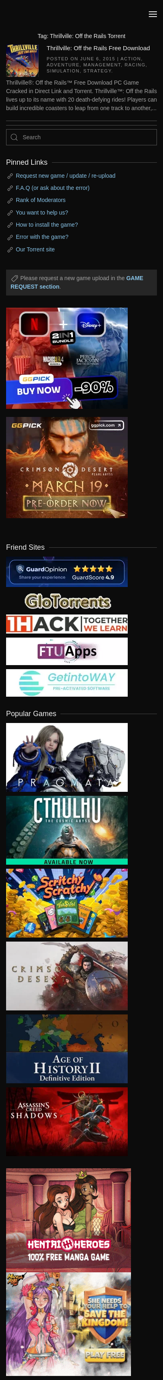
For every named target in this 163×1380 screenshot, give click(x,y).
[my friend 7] (67, 682)
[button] (153, 14)
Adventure (63, 64)
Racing (135, 64)
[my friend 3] (67, 623)
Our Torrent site (35, 249)
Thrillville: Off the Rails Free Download (98, 48)
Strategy (98, 70)
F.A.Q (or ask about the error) (53, 188)
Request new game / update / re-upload (66, 175)
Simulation (63, 70)
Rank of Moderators (41, 200)
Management (102, 64)
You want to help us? (42, 212)
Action (130, 58)
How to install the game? (47, 224)
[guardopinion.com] (67, 571)
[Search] (81, 137)
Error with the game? (42, 237)
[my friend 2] (67, 600)
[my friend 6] (67, 651)
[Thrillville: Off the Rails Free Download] (22, 60)
